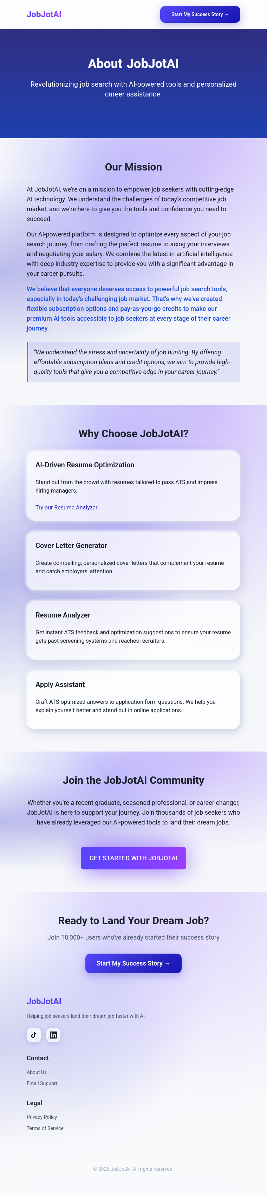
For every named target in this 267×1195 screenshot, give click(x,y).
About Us (37, 1072)
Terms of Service (45, 1128)
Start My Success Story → (200, 14)
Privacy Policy (42, 1117)
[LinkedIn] (53, 1035)
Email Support (42, 1083)
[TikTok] (34, 1035)
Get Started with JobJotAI (134, 858)
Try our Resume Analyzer (66, 507)
